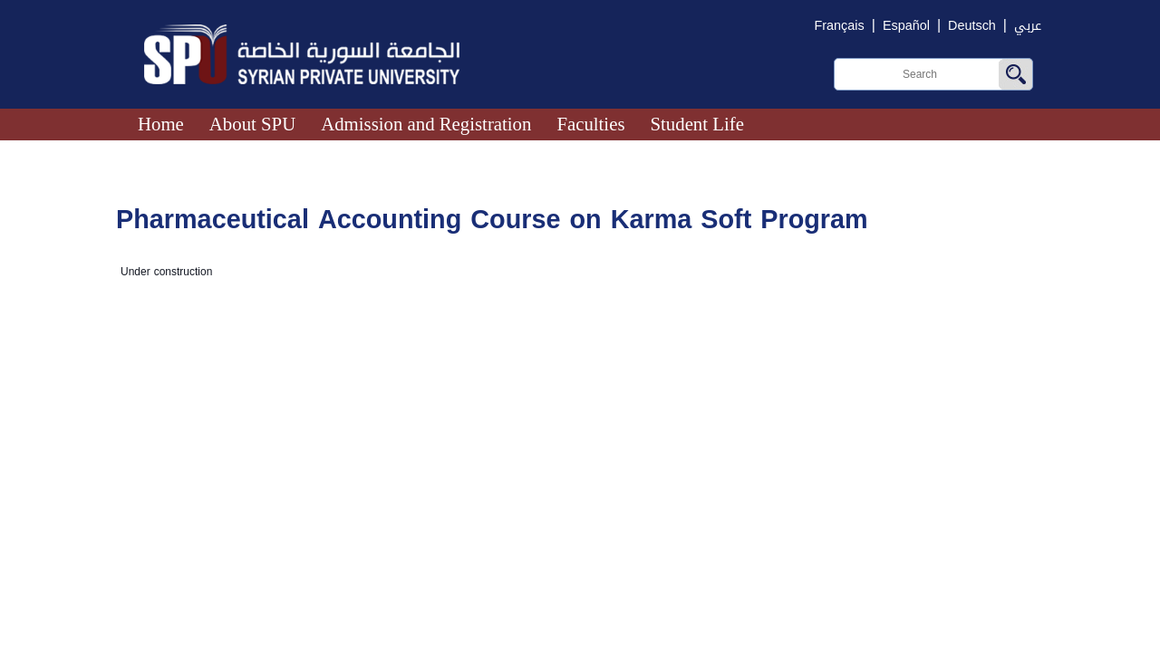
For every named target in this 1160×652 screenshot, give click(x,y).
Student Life (696, 123)
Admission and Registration (426, 123)
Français (840, 26)
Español (906, 26)
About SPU (252, 123)
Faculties (590, 123)
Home (161, 123)
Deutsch (972, 26)
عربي (1027, 26)
